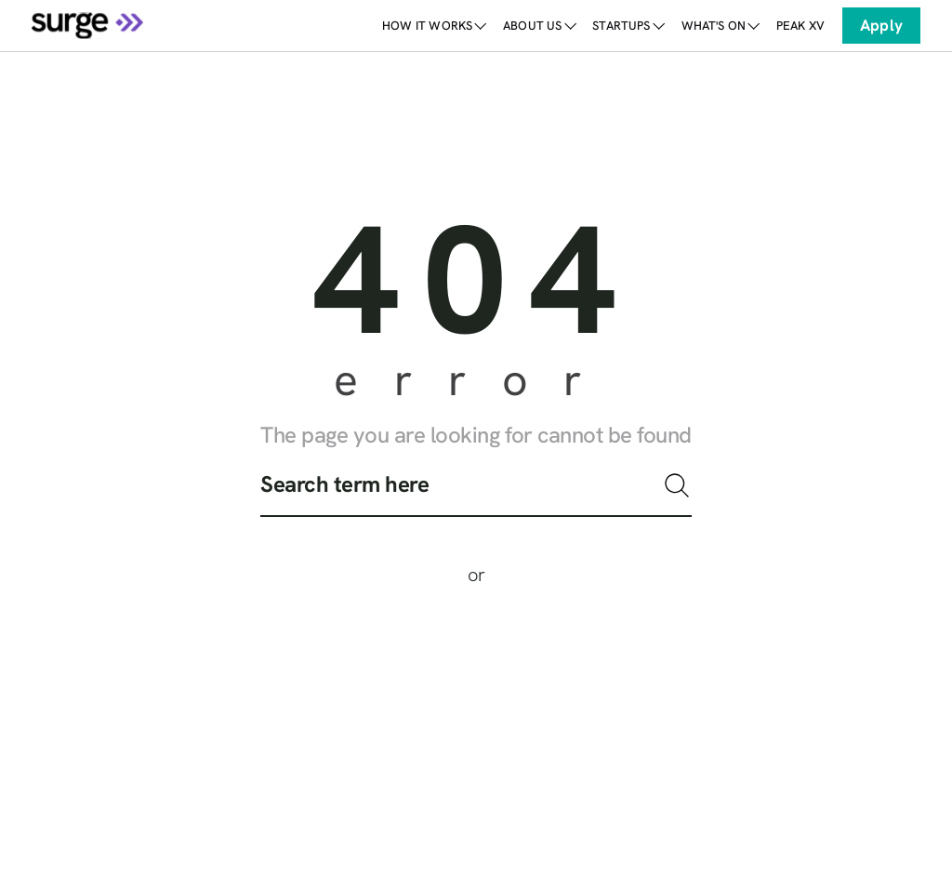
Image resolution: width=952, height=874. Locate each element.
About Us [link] (539, 26)
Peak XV (800, 26)
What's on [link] (720, 26)
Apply (881, 25)
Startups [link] (627, 26)
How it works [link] (433, 26)
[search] (476, 493)
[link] (800, 26)
